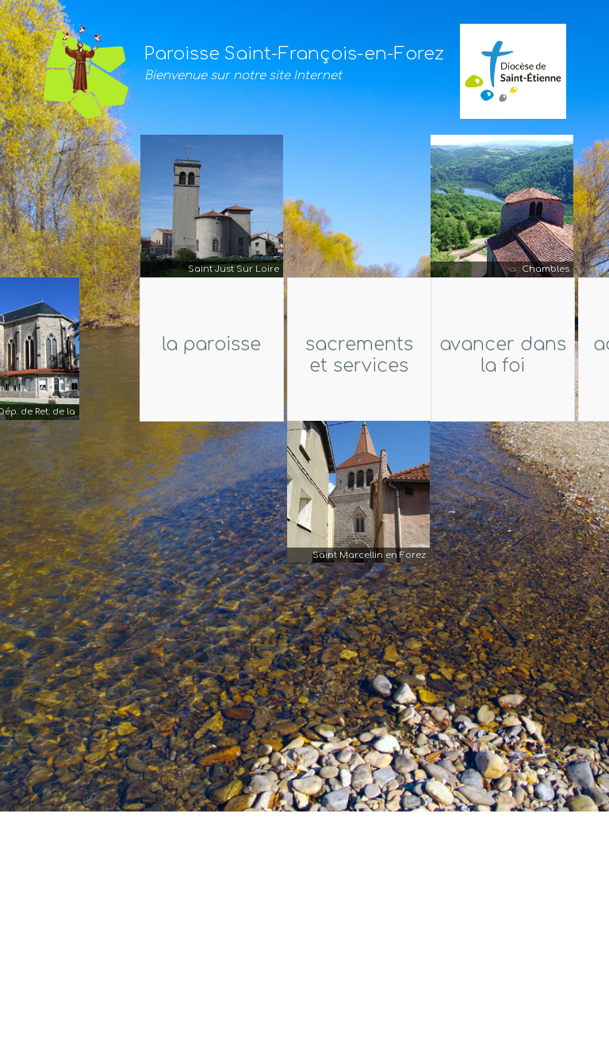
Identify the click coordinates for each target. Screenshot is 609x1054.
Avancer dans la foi (503, 355)
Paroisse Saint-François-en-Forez (294, 53)
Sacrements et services (358, 355)
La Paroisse (189, 344)
